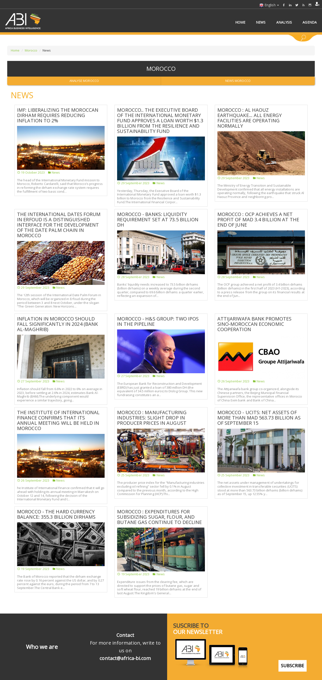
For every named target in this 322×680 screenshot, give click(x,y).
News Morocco (238, 80)
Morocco (31, 50)
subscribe (292, 660)
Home (15, 50)
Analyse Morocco (84, 80)
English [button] (269, 5)
